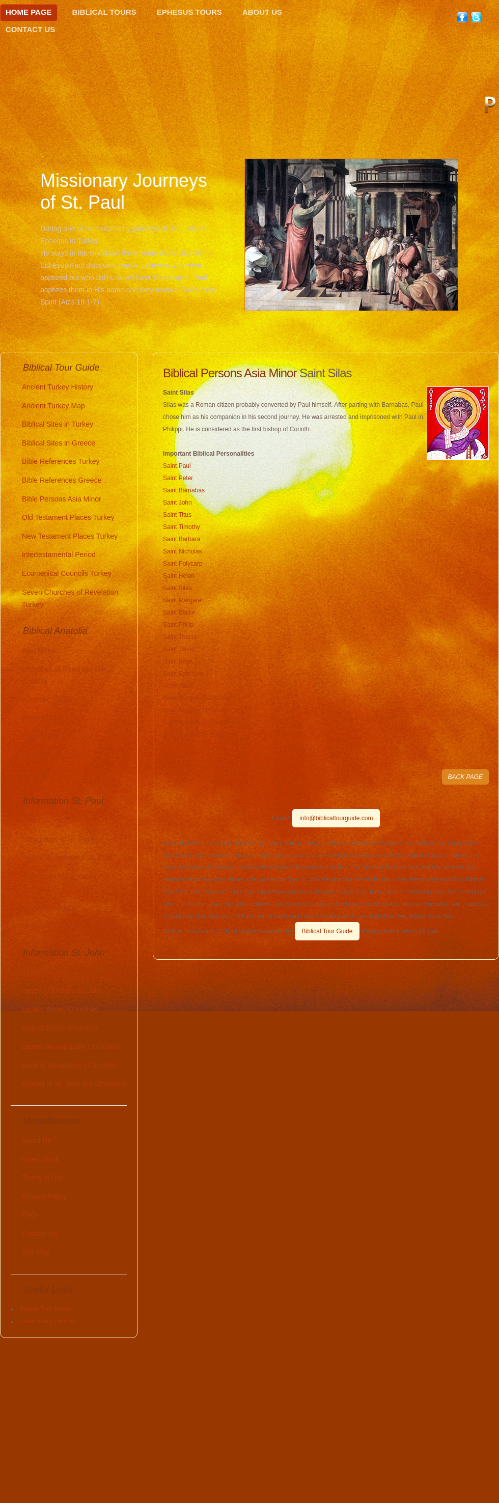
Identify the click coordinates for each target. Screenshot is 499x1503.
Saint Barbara (181, 539)
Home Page (29, 12)
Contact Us (30, 29)
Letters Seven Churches (60, 1009)
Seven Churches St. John (62, 990)
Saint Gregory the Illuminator (202, 722)
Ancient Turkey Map (53, 406)
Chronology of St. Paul (57, 839)
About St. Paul (45, 820)
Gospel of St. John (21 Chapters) (74, 1083)
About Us (262, 12)
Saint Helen (179, 575)
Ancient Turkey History (57, 387)
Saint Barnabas (184, 490)
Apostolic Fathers (49, 699)
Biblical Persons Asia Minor (229, 373)
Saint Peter (178, 478)
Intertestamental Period (59, 554)
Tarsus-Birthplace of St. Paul (67, 857)
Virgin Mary (178, 685)
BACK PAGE (465, 777)
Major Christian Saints (57, 756)
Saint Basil (177, 661)
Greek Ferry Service (46, 1321)
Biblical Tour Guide (327, 931)
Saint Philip (178, 624)
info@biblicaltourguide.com (336, 818)
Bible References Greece (61, 480)
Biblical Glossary (48, 737)
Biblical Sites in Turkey (57, 424)
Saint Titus (177, 514)
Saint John (177, 502)
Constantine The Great (194, 734)
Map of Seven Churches (60, 1028)
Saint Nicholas (182, 551)
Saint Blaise (179, 612)
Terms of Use (43, 1178)
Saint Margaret (183, 600)
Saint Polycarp (182, 563)
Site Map (36, 1252)
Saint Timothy (181, 527)
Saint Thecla (180, 637)
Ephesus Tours (189, 12)
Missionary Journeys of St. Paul (72, 926)
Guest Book (40, 1159)
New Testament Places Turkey (70, 536)
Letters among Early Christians (70, 1046)
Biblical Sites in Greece (58, 443)
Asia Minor (39, 650)
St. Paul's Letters (48, 907)
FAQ (29, 1215)
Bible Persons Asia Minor (61, 499)
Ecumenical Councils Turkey (67, 573)
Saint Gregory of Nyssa (194, 710)
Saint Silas (177, 588)
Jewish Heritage (47, 774)
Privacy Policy (44, 1196)
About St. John (45, 972)
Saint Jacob (179, 649)
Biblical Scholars (48, 718)
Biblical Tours (104, 12)
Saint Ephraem (183, 673)
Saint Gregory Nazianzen (197, 698)
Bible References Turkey (61, 461)
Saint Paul (177, 465)
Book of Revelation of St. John (70, 1065)
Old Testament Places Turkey (68, 517)
